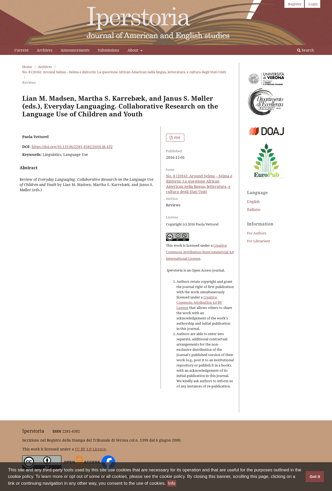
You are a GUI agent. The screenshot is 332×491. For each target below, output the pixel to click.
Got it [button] (315, 476)
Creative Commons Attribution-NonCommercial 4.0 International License (200, 252)
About (133, 50)
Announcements (75, 50)
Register (294, 4)
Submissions (108, 50)
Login (313, 4)
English (253, 201)
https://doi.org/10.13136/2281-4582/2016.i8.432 (72, 146)
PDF (177, 137)
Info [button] (171, 483)
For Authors (256, 233)
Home (27, 66)
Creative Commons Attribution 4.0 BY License (199, 302)
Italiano (253, 209)
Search (305, 50)
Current (21, 50)
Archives (44, 50)
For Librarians (258, 241)
